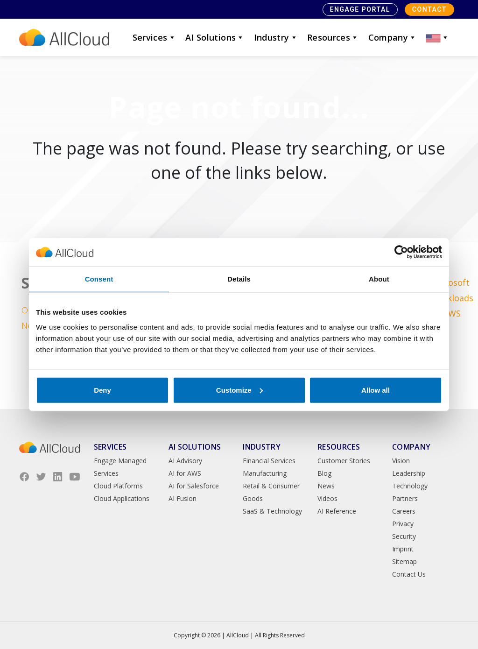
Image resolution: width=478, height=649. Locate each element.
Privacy (403, 523)
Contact (429, 9)
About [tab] (379, 279)
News (326, 485)
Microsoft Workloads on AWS (451, 298)
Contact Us (409, 574)
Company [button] (392, 37)
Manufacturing (265, 473)
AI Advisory (185, 460)
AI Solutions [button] (215, 37)
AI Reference (336, 511)
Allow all (375, 390)
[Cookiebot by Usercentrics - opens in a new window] (401, 252)
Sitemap (404, 561)
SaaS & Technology (272, 511)
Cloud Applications (121, 498)
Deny (102, 390)
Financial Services (269, 460)
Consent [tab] (99, 279)
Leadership (408, 473)
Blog (324, 473)
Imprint (403, 548)
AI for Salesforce (194, 485)
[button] (437, 37)
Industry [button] (276, 37)
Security (404, 536)
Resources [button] (333, 37)
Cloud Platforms (118, 485)
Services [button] (154, 37)
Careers (403, 511)
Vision (401, 460)
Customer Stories (343, 460)
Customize (239, 390)
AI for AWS (185, 473)
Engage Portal (360, 9)
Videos (327, 498)
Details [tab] (239, 279)
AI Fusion (183, 498)
